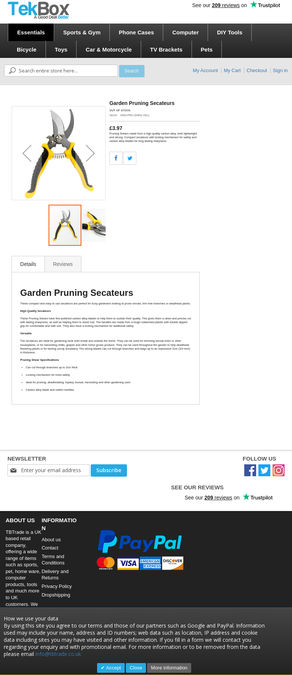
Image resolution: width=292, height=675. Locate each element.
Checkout (256, 70)
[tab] (28, 264)
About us (50, 539)
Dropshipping (55, 595)
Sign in (280, 70)
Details (28, 264)
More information (169, 668)
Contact (49, 548)
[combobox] (61, 71)
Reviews (63, 264)
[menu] (148, 41)
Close (136, 668)
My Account (205, 70)
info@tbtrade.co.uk (58, 653)
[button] (27, 153)
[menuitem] (31, 32)
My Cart (232, 70)
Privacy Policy (56, 586)
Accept (113, 668)
